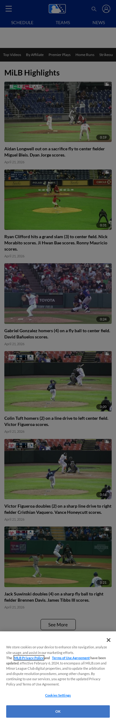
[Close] (108, 640)
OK (58, 711)
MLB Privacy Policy (29, 658)
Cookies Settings (58, 695)
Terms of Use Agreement (71, 658)
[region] (58, 676)
